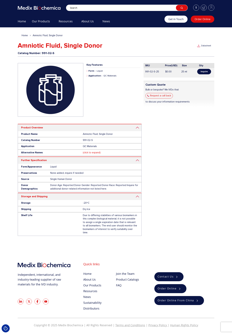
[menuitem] (22, 22)
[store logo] (42, 8)
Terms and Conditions (130, 325)
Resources (90, 291)
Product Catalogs (127, 279)
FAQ (118, 285)
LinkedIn (21, 301)
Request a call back (160, 95)
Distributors (91, 308)
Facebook (37, 301)
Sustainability (92, 303)
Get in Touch (176, 19)
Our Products (92, 285)
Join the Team (125, 274)
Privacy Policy (158, 325)
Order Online (202, 19)
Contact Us (166, 276)
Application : (95, 75)
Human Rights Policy (184, 325)
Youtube (46, 301)
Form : (91, 71)
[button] (196, 8)
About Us (89, 279)
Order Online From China (176, 300)
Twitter (29, 301)
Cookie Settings (6, 328)
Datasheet (206, 45)
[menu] (91, 22)
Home (25, 35)
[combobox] (127, 8)
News (87, 297)
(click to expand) (92, 152)
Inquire (204, 71)
